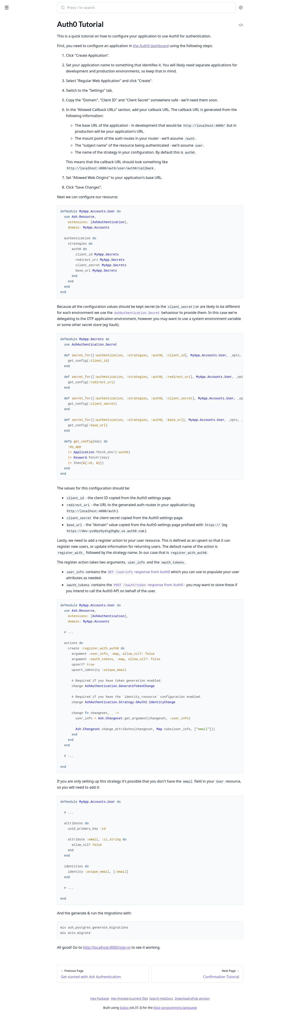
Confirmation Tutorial (20, 79)
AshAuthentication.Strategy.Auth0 (30, 189)
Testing (8, 137)
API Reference (14, 30)
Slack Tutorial (13, 109)
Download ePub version (225, 998)
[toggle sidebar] (61, 7)
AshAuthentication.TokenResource (30, 237)
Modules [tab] (29, 20)
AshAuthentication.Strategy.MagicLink (32, 207)
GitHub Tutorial (15, 85)
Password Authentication (23, 103)
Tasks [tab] (51, 20)
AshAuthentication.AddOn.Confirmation (32, 171)
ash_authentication (34, 6)
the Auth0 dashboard (184, 45)
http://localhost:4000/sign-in (140, 947)
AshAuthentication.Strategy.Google (30, 201)
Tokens (8, 143)
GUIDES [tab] (9, 20)
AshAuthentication (18, 165)
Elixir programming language (208, 1007)
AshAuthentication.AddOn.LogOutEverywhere (32, 177)
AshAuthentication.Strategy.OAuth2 (31, 213)
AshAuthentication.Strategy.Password (32, 225)
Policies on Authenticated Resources (31, 131)
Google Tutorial (15, 91)
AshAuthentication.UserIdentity (28, 243)
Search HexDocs (195, 998)
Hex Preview (153, 998)
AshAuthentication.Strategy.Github (30, 195)
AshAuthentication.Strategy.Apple (29, 183)
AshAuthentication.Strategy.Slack (29, 231)
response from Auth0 (172, 571)
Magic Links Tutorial (18, 97)
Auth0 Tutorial (14, 73)
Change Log (12, 42)
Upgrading (11, 149)
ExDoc (158, 1007)
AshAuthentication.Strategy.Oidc (28, 219)
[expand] (63, 30)
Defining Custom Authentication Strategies (32, 125)
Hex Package (133, 998)
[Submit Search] (96, 8)
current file (172, 998)
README (10, 36)
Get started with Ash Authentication (31, 57)
